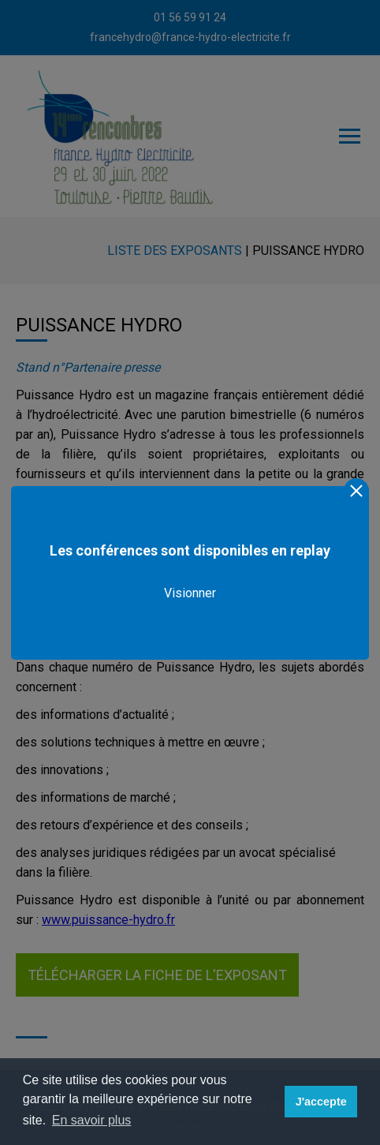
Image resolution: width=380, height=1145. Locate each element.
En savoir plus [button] (92, 1120)
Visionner (190, 593)
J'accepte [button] (321, 1101)
